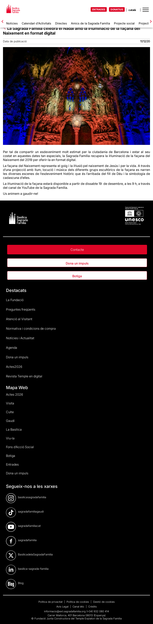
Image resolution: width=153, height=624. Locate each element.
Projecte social (124, 23)
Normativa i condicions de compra (31, 328)
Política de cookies (78, 601)
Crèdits (92, 606)
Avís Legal (62, 606)
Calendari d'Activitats (36, 23)
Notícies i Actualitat (20, 338)
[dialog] (145, 616)
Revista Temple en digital (24, 376)
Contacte (77, 250)
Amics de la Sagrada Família (90, 23)
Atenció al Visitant (19, 319)
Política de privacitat (50, 601)
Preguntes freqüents (20, 309)
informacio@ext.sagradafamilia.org (65, 611)
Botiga (77, 276)
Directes (61, 23)
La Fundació (15, 300)
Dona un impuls (77, 263)
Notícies (12, 23)
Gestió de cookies (104, 601)
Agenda (11, 348)
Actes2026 (14, 367)
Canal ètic (79, 606)
